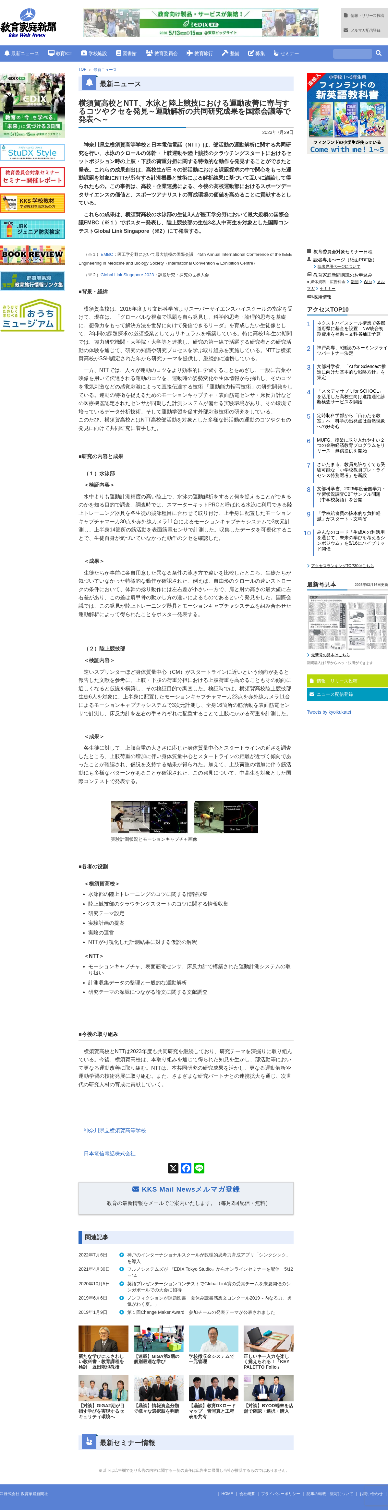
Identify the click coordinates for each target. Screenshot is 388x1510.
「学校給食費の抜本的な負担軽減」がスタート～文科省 (349, 516)
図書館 (126, 53)
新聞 (354, 281)
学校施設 (94, 53)
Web (367, 281)
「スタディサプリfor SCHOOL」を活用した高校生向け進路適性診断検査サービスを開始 (351, 396)
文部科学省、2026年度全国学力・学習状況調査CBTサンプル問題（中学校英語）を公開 (351, 494)
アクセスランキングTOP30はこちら (342, 566)
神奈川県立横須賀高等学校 (115, 1130)
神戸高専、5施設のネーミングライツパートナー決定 (352, 350)
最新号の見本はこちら (330, 655)
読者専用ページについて (339, 266)
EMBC (107, 254)
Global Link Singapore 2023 (127, 274)
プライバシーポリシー (280, 1494)
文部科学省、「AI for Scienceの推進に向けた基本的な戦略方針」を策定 (351, 372)
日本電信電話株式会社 (110, 1153)
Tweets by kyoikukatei (329, 712)
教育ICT (60, 53)
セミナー (286, 53)
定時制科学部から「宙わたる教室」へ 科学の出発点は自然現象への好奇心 (351, 421)
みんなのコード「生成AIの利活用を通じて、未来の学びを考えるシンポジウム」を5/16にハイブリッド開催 (351, 540)
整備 (230, 53)
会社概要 (247, 1494)
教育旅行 (200, 53)
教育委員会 (162, 53)
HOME (227, 1494)
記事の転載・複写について (330, 1494)
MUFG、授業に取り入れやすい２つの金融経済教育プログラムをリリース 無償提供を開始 (351, 445)
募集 (256, 53)
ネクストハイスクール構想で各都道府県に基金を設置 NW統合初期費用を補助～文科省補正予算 (351, 328)
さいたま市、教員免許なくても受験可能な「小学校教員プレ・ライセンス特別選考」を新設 (351, 470)
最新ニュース (22, 53)
